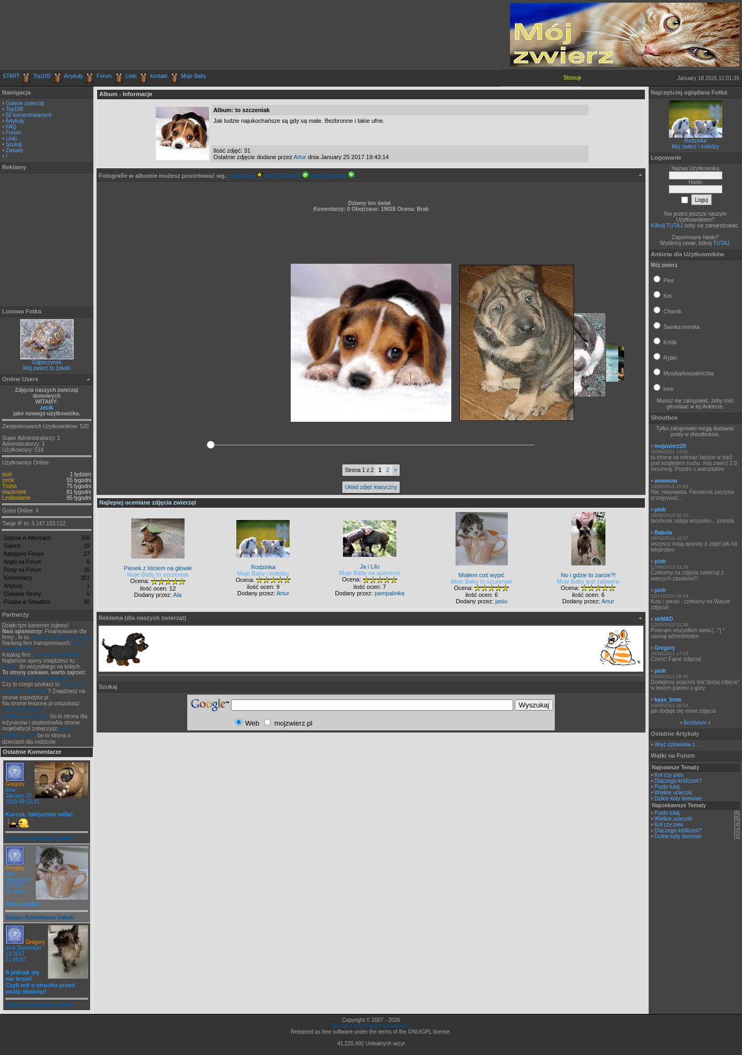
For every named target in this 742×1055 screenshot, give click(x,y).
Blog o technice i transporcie (35, 678)
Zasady (14, 150)
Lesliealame (16, 498)
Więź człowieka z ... (678, 744)
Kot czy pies (669, 775)
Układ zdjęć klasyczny (371, 487)
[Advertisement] (127, 35)
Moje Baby (193, 76)
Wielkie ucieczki (673, 793)
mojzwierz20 (670, 446)
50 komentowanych (29, 115)
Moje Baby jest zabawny (588, 581)
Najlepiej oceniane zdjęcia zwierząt (147, 502)
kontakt (158, 76)
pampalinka (389, 593)
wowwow (666, 481)
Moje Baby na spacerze (370, 573)
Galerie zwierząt (25, 103)
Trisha (9, 486)
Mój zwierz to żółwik (46, 368)
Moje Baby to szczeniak (158, 574)
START (11, 76)
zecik (46, 408)
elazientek (14, 492)
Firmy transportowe (58, 655)
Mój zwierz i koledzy (695, 146)
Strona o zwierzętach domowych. (371, 1026)
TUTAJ (721, 243)
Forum (104, 76)
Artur (299, 157)
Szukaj (14, 144)
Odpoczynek (47, 362)
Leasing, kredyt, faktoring (61, 637)
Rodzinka (695, 141)
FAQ (11, 127)
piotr (7, 474)
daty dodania (287, 175)
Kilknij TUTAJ (667, 226)
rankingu (247, 175)
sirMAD (664, 619)
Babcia (663, 533)
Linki (131, 76)
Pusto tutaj (667, 787)
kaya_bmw (668, 700)
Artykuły (73, 76)
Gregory (15, 784)
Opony (10, 667)
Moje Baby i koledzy (263, 573)
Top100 (42, 76)
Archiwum (695, 723)
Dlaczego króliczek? (678, 781)
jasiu (501, 601)
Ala (177, 595)
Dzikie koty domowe (678, 798)
